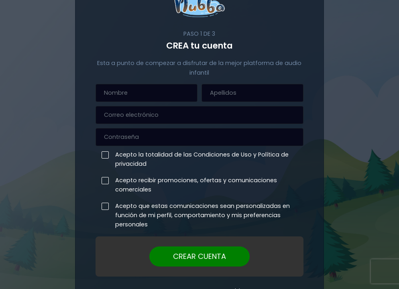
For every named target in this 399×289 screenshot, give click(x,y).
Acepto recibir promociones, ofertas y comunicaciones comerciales (194, 184)
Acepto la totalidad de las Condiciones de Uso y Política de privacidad (200, 159)
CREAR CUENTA (199, 256)
